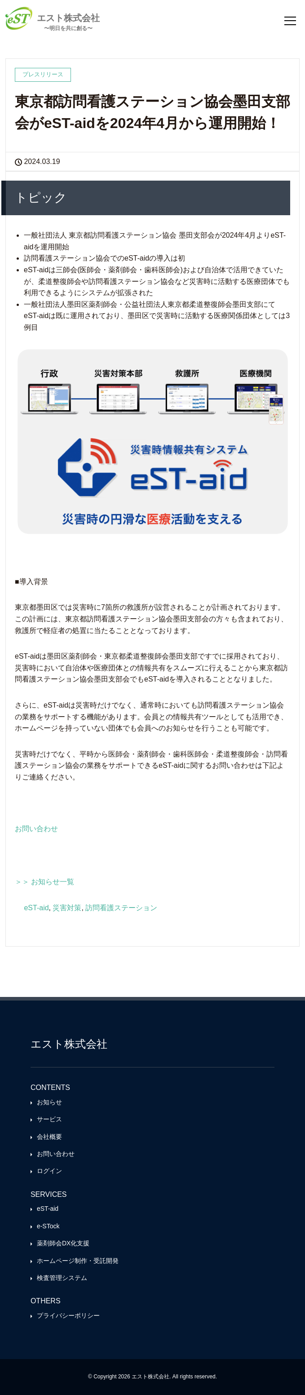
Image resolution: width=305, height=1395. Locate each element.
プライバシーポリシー (68, 1315)
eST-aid (36, 908)
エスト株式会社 (68, 17)
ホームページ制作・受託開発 (78, 1260)
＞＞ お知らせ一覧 (44, 882)
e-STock (48, 1226)
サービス (49, 1119)
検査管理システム (62, 1277)
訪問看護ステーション (121, 908)
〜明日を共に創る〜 (68, 28)
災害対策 (67, 908)
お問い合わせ (36, 829)
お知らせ (49, 1102)
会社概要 (49, 1136)
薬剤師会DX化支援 (63, 1243)
